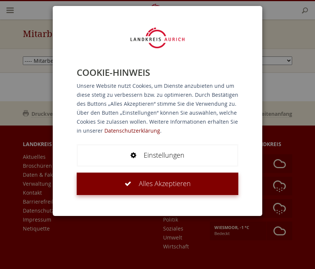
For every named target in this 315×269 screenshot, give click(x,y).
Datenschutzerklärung (132, 130)
